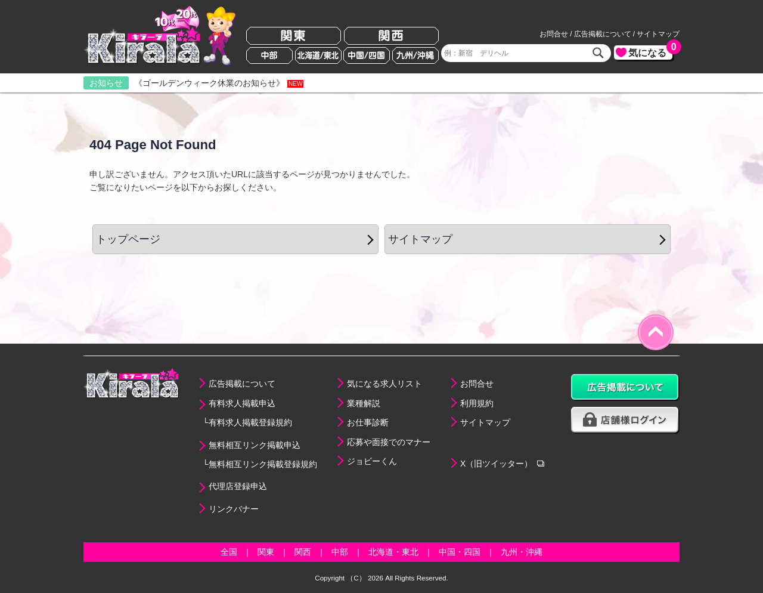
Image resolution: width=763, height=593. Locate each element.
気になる (650, 51)
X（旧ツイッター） (496, 463)
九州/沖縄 (415, 55)
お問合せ (553, 34)
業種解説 (363, 403)
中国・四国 (459, 552)
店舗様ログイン (625, 420)
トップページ (128, 239)
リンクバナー (234, 509)
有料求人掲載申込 (242, 403)
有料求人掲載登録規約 (250, 422)
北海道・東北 (393, 552)
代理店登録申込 (238, 486)
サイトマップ (658, 34)
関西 (391, 36)
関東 (293, 36)
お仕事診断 (368, 422)
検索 (598, 53)
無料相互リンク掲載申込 (254, 445)
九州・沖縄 (521, 552)
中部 (269, 55)
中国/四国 (366, 55)
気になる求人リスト (384, 383)
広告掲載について (602, 34)
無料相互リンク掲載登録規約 (263, 464)
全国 (229, 552)
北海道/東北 (318, 55)
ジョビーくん (372, 461)
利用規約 (477, 403)
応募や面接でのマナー (388, 442)
